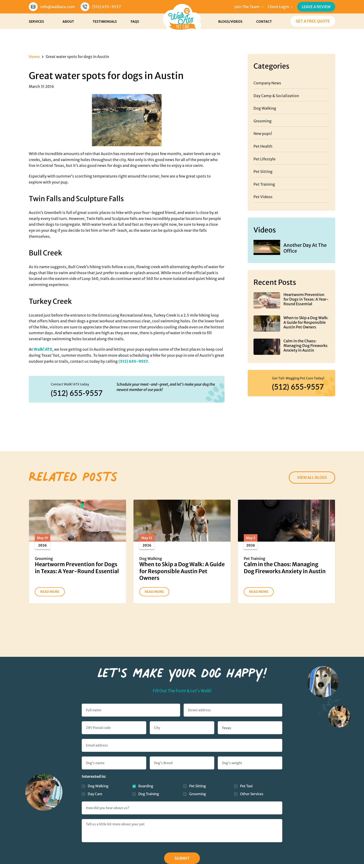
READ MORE (49, 592)
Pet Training (264, 184)
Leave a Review (316, 6)
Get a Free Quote (313, 21)
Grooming (263, 121)
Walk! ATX (43, 349)
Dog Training (148, 794)
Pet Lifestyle (265, 159)
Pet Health (263, 146)
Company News (267, 83)
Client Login (278, 6)
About (68, 21)
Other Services (251, 794)
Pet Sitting (263, 171)
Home (34, 56)
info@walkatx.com (57, 6)
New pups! (263, 133)
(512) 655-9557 (106, 6)
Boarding (145, 786)
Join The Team (247, 6)
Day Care (95, 794)
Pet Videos (263, 196)
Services (36, 21)
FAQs (135, 21)
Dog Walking (265, 108)
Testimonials (105, 21)
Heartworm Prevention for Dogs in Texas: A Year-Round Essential (306, 299)
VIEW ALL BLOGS (312, 477)
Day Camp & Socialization (276, 95)
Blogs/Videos (230, 21)
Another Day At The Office (305, 248)
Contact (264, 21)
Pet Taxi (246, 786)
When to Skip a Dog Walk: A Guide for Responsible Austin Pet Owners (305, 322)
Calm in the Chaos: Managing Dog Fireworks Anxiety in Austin (305, 346)
